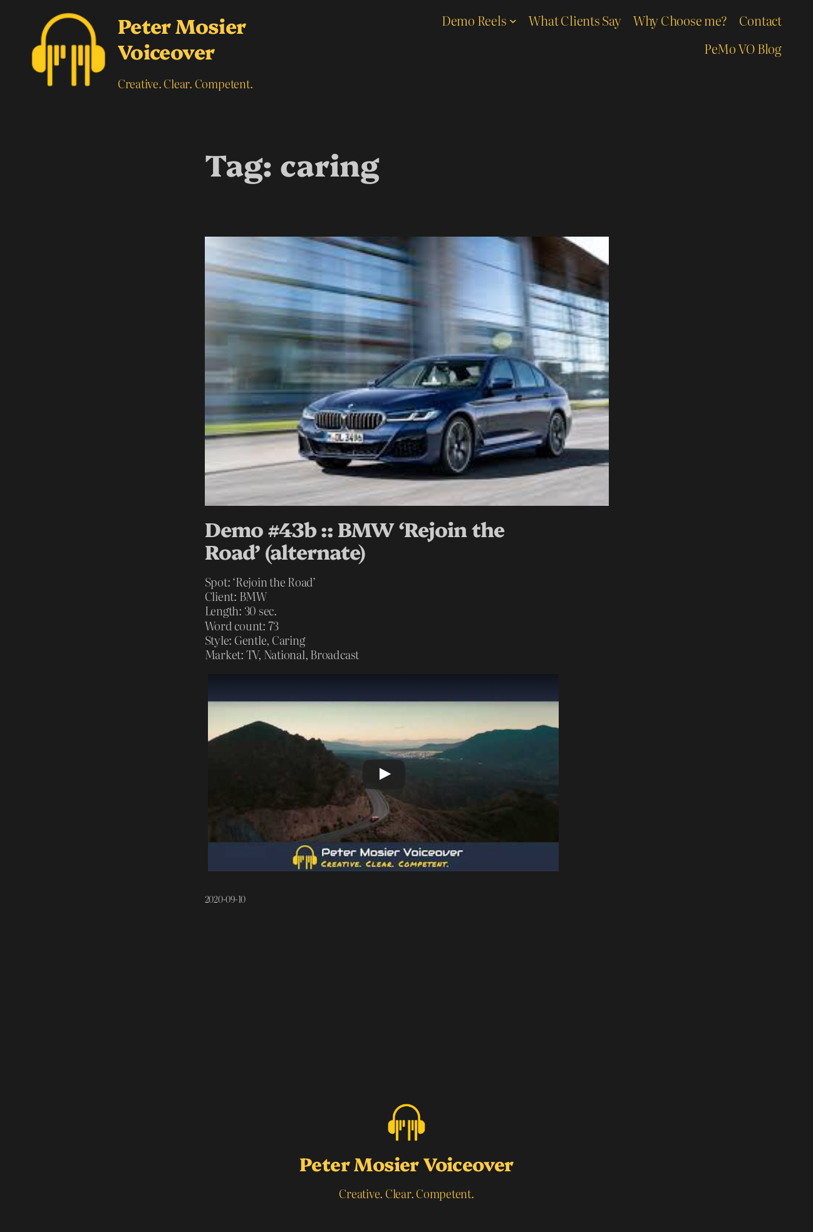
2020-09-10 (225, 899)
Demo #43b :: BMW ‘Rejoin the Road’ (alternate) (354, 540)
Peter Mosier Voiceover (182, 37)
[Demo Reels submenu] (513, 20)
